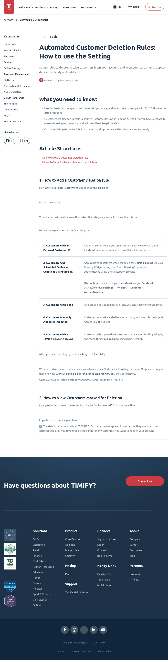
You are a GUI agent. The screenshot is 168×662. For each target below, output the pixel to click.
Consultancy (40, 601)
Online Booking (12, 68)
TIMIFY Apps (10, 103)
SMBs (36, 539)
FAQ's (7, 115)
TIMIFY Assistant (12, 121)
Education (38, 573)
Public (36, 579)
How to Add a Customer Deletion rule (66, 157)
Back (50, 36)
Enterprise (70, 7)
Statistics (9, 80)
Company (135, 539)
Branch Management (14, 97)
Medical (37, 590)
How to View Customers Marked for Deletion (70, 162)
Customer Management (34, 20)
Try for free (154, 7)
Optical (37, 606)
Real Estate (39, 562)
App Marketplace (12, 92)
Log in (100, 545)
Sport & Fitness (42, 595)
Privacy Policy (104, 652)
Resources (9, 56)
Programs (135, 575)
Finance (37, 556)
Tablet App (103, 580)
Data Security (11, 109)
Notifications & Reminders (17, 86)
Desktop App (104, 575)
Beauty (37, 584)
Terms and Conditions (81, 652)
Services (8, 62)
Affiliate (134, 580)
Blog (132, 556)
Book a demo (105, 556)
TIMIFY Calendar (12, 50)
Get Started (10, 44)
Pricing (55, 7)
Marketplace (72, 551)
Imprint (61, 652)
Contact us (144, 481)
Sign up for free (106, 539)
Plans (68, 575)
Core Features (73, 539)
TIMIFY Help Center (76, 593)
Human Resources (43, 567)
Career (133, 545)
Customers (136, 551)
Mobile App (104, 586)
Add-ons (70, 545)
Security (70, 556)
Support (8, 20)
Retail (36, 551)
